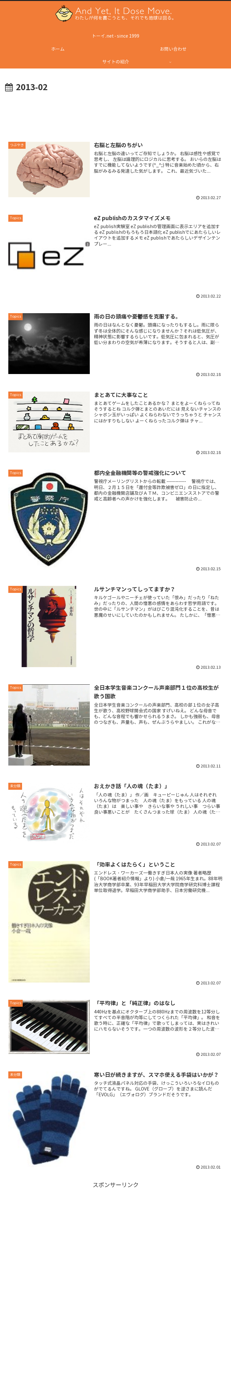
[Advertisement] (115, 113)
